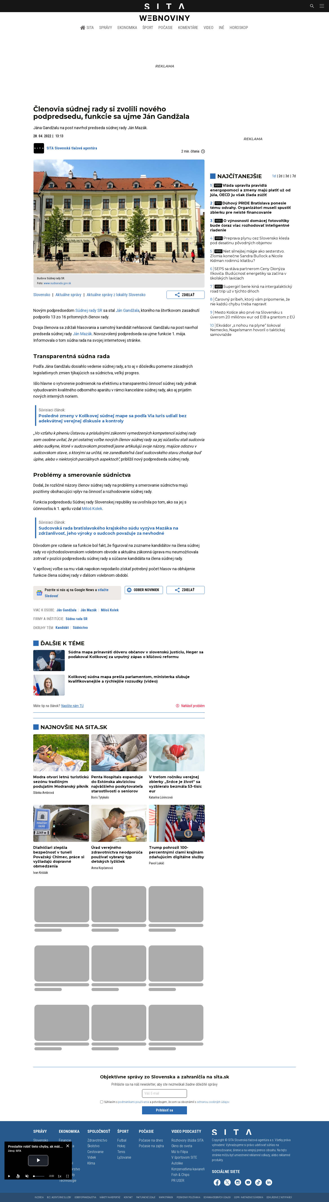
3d (287, 176)
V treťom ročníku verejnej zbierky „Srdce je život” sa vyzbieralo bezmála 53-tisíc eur (175, 784)
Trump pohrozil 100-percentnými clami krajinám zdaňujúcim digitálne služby (176, 852)
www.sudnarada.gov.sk (57, 283)
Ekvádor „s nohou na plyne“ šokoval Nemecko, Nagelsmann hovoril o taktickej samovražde (247, 330)
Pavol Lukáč (156, 863)
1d (274, 176)
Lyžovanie (124, 1157)
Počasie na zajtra (151, 1146)
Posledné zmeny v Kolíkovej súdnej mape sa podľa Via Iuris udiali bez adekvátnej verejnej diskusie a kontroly (113, 418)
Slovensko (42, 294)
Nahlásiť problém (190, 705)
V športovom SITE (184, 1157)
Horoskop (239, 27)
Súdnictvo (80, 627)
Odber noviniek (143, 590)
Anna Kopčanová (102, 868)
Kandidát (62, 627)
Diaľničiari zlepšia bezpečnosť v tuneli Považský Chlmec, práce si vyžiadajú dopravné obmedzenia (58, 856)
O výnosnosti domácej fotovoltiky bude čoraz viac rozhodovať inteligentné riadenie (249, 225)
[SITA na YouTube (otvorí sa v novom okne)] (248, 1183)
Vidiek (91, 1157)
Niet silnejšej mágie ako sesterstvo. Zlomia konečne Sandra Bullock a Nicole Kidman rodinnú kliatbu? (247, 256)
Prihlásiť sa (164, 1110)
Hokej (121, 1146)
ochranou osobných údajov (213, 1102)
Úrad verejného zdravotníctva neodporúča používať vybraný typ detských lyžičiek (116, 854)
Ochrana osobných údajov (217, 1197)
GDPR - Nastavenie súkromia (248, 1197)
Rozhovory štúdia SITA (187, 1140)
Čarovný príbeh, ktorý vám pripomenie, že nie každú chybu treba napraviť (250, 301)
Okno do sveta (181, 1146)
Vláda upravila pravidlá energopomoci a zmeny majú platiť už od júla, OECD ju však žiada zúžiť (250, 190)
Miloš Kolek (92, 508)
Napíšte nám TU (72, 706)
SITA (87, 27)
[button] (321, 6)
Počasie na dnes (151, 1140)
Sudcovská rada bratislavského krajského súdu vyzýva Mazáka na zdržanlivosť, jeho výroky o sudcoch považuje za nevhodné (108, 531)
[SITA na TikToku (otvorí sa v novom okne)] (258, 1183)
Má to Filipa (179, 1152)
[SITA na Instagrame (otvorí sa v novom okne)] (237, 1183)
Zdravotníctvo (97, 1140)
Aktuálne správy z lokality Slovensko (116, 294)
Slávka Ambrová (43, 792)
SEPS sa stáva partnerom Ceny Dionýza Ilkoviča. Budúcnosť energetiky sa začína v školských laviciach (248, 273)
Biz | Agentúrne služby (59, 1197)
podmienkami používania (133, 1102)
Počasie (165, 27)
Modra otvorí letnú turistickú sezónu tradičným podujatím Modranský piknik (61, 782)
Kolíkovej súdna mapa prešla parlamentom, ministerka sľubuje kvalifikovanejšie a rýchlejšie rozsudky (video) (129, 679)
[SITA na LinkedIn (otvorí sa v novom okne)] (268, 1183)
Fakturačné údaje (145, 1197)
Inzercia (39, 1197)
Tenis (121, 1152)
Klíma (91, 1163)
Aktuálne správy (69, 294)
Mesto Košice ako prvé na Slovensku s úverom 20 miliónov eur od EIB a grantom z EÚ (252, 314)
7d (294, 176)
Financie (65, 1140)
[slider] (39, 1176)
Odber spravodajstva (85, 1197)
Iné (221, 27)
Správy (105, 27)
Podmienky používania (188, 1197)
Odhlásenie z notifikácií (279, 1197)
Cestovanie (95, 1152)
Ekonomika (127, 27)
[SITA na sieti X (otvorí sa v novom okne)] (227, 1183)
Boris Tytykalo (100, 797)
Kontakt (128, 1197)
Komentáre (188, 27)
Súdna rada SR (76, 619)
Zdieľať (185, 294)
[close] (67, 1145)
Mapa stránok (166, 1197)
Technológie (67, 1180)
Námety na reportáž (110, 1197)
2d (280, 176)
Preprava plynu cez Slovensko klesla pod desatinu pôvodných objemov (249, 240)
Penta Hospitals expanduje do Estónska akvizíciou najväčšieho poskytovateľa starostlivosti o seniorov (117, 784)
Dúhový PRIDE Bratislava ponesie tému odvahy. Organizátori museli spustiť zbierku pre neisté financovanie (250, 208)
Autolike (177, 1163)
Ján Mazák (82, 333)
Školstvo (93, 1146)
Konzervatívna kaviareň (188, 1169)
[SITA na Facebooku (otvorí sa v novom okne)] (217, 1183)
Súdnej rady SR (88, 310)
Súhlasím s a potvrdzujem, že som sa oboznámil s (164, 1102)
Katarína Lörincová (161, 797)
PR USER (177, 1180)
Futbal (121, 1140)
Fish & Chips (180, 1175)
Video (208, 27)
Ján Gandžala (127, 310)
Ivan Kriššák (40, 872)
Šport (147, 27)
